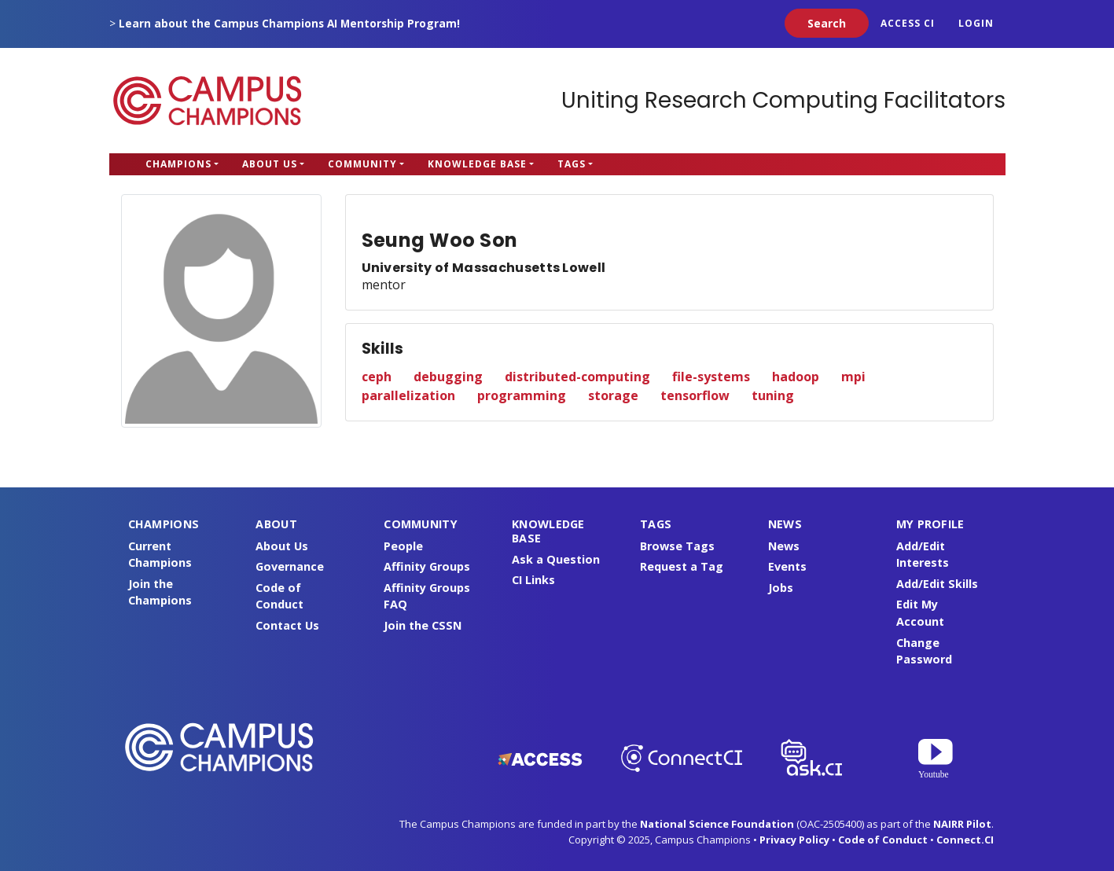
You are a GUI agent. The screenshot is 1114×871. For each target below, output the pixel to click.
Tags (571, 164)
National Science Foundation (717, 824)
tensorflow (695, 395)
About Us (269, 164)
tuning (773, 395)
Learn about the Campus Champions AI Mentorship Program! (289, 23)
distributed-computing (577, 376)
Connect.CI (965, 839)
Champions (178, 164)
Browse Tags (677, 545)
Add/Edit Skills (937, 583)
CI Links (533, 579)
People (403, 545)
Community (362, 164)
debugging (448, 376)
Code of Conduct (883, 839)
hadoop (795, 376)
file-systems (711, 376)
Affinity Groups (427, 566)
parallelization (408, 395)
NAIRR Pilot (962, 824)
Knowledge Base (477, 164)
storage (613, 395)
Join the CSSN (422, 625)
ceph (377, 376)
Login (976, 23)
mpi (853, 376)
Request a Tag (681, 566)
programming (521, 395)
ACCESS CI (908, 23)
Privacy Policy (794, 839)
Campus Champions (207, 100)
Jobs (780, 587)
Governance (290, 566)
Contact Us (287, 625)
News (784, 545)
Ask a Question (556, 559)
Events (787, 566)
